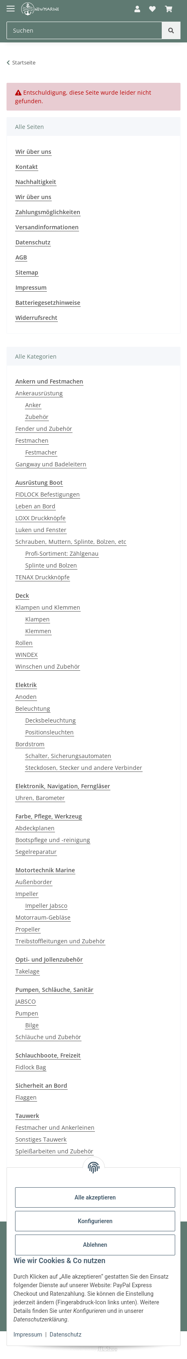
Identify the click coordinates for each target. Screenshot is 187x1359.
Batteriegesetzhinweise (47, 302)
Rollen (24, 643)
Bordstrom (29, 744)
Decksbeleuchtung (50, 720)
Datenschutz (65, 1334)
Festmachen (31, 440)
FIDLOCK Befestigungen (47, 494)
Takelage (27, 971)
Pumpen (26, 1013)
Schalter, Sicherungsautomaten (68, 756)
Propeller (27, 929)
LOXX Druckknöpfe (40, 518)
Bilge (32, 1025)
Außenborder (33, 882)
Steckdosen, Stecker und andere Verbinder (83, 768)
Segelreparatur (36, 852)
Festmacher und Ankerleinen (55, 1127)
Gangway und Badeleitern (50, 464)
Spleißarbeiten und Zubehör (54, 1151)
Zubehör (36, 417)
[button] (137, 9)
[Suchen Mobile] (84, 30)
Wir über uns (33, 151)
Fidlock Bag (30, 1067)
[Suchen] (171, 30)
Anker (33, 405)
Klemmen (38, 631)
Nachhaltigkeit (35, 182)
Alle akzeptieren (95, 1197)
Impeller (26, 894)
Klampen (37, 619)
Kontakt (26, 167)
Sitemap (26, 272)
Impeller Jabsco (46, 905)
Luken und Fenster (40, 530)
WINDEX (26, 654)
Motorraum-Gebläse (42, 917)
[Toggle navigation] (11, 5)
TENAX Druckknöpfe (42, 577)
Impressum (27, 1334)
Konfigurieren (95, 1221)
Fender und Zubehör (43, 428)
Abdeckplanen (35, 828)
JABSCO (25, 1001)
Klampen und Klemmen (47, 607)
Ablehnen (95, 1245)
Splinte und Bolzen (51, 565)
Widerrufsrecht (36, 317)
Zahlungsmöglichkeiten (47, 212)
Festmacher (41, 452)
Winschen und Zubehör (47, 666)
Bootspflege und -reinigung (52, 840)
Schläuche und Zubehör (48, 1037)
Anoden (26, 697)
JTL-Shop (107, 1348)
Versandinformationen (47, 227)
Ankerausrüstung (39, 393)
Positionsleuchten (49, 732)
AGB (21, 257)
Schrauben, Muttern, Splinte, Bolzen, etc (70, 541)
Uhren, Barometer (40, 798)
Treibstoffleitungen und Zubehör (60, 941)
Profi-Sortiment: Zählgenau (62, 553)
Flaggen (26, 1097)
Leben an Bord (35, 506)
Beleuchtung (32, 708)
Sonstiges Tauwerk (40, 1139)
